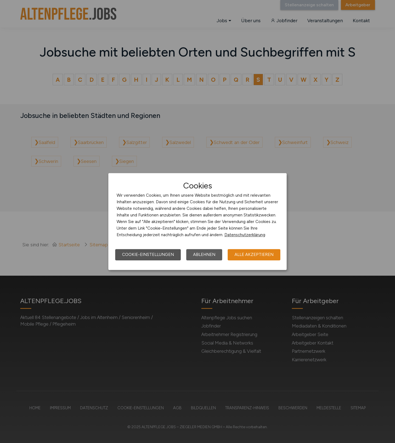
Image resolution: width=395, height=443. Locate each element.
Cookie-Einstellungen (148, 254)
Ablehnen (204, 254)
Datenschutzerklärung (244, 234)
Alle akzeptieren (254, 254)
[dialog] (197, 221)
